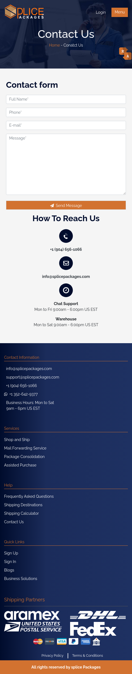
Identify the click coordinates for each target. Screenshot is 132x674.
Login (101, 12)
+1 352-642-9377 (21, 394)
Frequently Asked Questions (29, 496)
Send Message (66, 205)
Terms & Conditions (87, 655)
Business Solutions (20, 578)
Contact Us (14, 522)
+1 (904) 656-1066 (66, 249)
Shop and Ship (17, 439)
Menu (120, 12)
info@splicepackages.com (66, 276)
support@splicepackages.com (31, 377)
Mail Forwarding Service (25, 448)
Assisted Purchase (20, 465)
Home (54, 45)
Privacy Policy (53, 655)
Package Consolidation (24, 456)
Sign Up (11, 553)
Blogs (9, 570)
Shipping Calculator (21, 513)
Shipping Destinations (23, 505)
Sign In (10, 561)
